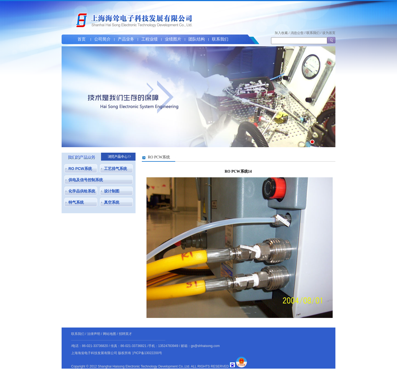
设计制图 (111, 191)
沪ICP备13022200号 (147, 353)
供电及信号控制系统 (85, 180)
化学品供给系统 (81, 191)
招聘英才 (125, 334)
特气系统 (76, 202)
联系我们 (220, 39)
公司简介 (102, 39)
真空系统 (111, 202)
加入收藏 (281, 33)
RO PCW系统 (80, 168)
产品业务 (126, 39)
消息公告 (297, 33)
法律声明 (93, 334)
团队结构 (196, 39)
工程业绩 (149, 39)
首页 (81, 39)
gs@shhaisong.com (205, 346)
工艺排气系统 (115, 168)
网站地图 (109, 334)
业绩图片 (173, 39)
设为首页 (328, 33)
